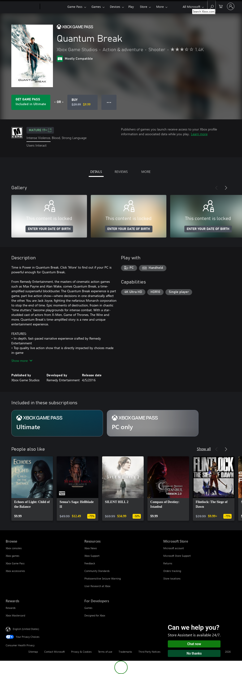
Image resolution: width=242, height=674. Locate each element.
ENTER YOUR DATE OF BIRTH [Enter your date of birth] (49, 229)
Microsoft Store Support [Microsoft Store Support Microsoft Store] (177, 555)
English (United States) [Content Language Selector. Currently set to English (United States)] (26, 628)
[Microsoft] (22, 6)
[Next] (226, 187)
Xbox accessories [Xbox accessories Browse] (15, 570)
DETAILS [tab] (96, 171)
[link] (32, 488)
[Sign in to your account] (230, 6)
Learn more (199, 134)
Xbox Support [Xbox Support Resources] (91, 555)
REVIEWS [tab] (121, 171)
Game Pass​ (74, 6)
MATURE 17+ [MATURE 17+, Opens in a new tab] (40, 130)
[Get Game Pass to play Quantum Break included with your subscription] (30, 102)
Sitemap (33, 651)
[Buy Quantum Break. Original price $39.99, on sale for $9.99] (82, 102)
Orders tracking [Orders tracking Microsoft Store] (172, 570)
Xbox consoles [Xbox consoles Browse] (14, 548)
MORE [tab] (146, 171)
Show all (204, 448)
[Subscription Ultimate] (57, 423)
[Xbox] (53, 6)
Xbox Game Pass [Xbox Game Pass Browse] (15, 563)
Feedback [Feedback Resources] (89, 563)
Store (143, 6)
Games (96, 6)
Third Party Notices (149, 651)
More (160, 6)
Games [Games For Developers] (88, 607)
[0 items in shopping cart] (221, 6)
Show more (21, 360)
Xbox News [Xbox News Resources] (90, 548)
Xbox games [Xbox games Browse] (12, 555)
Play (131, 6)
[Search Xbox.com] (211, 6)
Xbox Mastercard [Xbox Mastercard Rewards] (15, 615)
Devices (115, 6)
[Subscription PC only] (153, 423)
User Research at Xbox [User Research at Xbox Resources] (97, 586)
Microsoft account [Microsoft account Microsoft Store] (173, 548)
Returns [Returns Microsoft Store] (167, 563)
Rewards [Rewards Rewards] (11, 607)
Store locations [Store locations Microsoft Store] (172, 578)
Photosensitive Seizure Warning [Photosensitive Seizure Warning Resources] (102, 578)
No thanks (194, 653)
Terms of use (105, 651)
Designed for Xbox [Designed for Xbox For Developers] (94, 615)
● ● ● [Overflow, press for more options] (109, 102)
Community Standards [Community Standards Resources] (97, 570)
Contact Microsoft (54, 651)
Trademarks (125, 651)
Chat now (194, 644)
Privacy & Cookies (81, 651)
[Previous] (216, 187)
